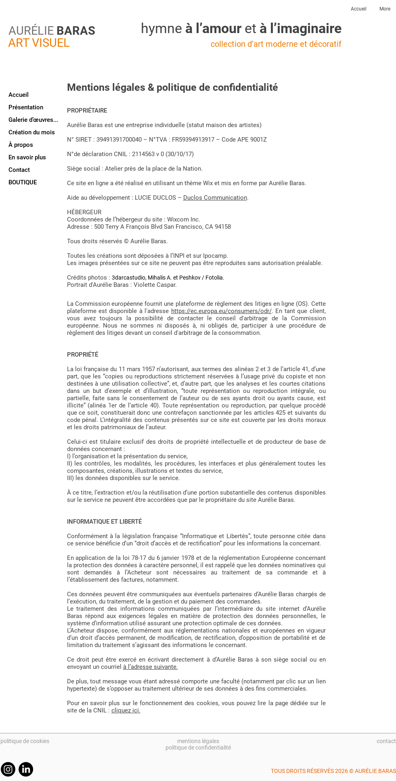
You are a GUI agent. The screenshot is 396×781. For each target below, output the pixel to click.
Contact (19, 169)
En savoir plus (27, 157)
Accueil (18, 94)
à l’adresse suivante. (150, 666)
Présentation (25, 107)
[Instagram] (8, 769)
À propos (20, 144)
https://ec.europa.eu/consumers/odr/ (221, 311)
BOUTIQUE (22, 182)
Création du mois (31, 132)
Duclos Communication (215, 197)
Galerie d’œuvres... (33, 119)
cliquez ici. (125, 710)
